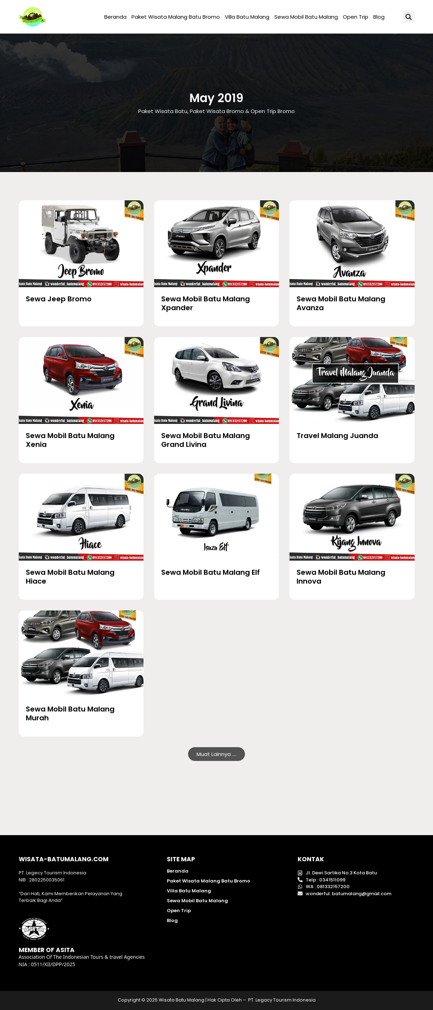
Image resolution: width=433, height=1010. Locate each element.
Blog (379, 16)
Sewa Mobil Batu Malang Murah (70, 713)
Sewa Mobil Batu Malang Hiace (70, 576)
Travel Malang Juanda (337, 436)
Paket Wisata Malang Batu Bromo (175, 16)
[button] (409, 17)
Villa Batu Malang (247, 16)
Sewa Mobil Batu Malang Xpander (205, 303)
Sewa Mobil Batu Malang (306, 16)
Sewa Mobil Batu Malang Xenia (70, 440)
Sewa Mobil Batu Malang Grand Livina (205, 440)
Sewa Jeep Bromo (59, 299)
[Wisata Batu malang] (33, 16)
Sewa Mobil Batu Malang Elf (210, 572)
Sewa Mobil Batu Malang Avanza (341, 303)
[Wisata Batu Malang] (81, 243)
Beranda (115, 16)
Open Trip (355, 16)
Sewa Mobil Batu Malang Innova (341, 576)
